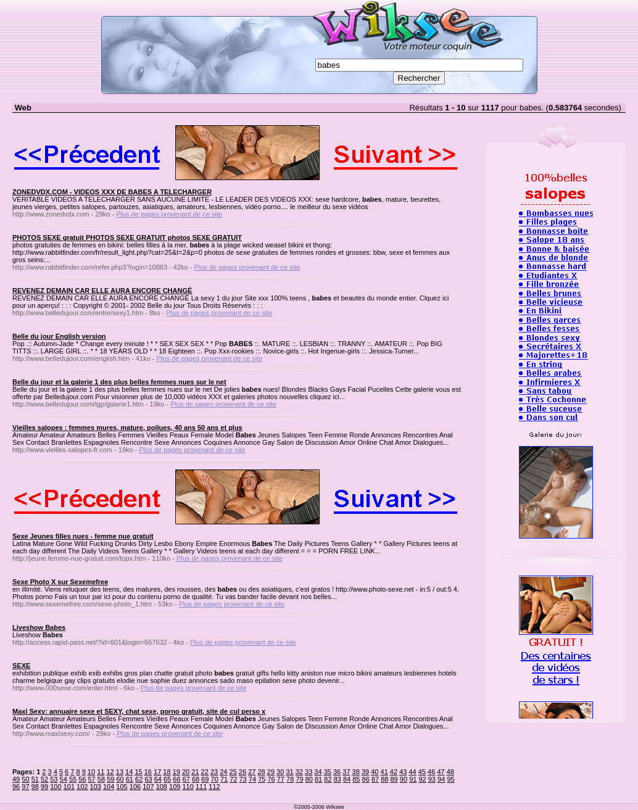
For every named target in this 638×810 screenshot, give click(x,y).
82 (327, 779)
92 (422, 779)
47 (440, 771)
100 (55, 786)
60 (119, 779)
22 (205, 771)
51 (35, 779)
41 (384, 771)
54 (63, 779)
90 (403, 779)
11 (100, 771)
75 (261, 779)
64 (158, 779)
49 (16, 779)
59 (110, 779)
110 (187, 786)
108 (161, 786)
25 (233, 771)
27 (251, 771)
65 (167, 779)
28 (261, 771)
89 (394, 779)
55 (73, 779)
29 (271, 771)
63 (148, 779)
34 (317, 771)
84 (346, 779)
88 (384, 779)
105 (121, 786)
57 (92, 779)
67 (186, 779)
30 (280, 771)
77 (280, 779)
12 (110, 771)
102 (82, 786)
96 (16, 786)
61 (129, 779)
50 (25, 779)
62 (139, 779)
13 (119, 771)
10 (91, 771)
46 (431, 771)
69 (205, 779)
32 (299, 771)
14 (129, 771)
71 (224, 779)
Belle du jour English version (59, 336)
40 (374, 771)
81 (318, 779)
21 (195, 771)
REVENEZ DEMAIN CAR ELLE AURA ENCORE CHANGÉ (102, 290)
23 (214, 771)
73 (243, 779)
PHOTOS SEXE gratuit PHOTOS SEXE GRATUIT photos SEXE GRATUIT (127, 237)
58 (101, 779)
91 (412, 779)
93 (432, 779)
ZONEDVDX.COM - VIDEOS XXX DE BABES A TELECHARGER (112, 192)
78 (290, 779)
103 (95, 786)
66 (176, 779)
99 (44, 786)
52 (44, 779)
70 (214, 779)
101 (69, 786)
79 (299, 779)
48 (450, 771)
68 (195, 779)
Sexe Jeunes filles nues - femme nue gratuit (83, 536)
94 (441, 779)
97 (25, 786)
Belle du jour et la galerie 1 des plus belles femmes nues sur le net (119, 382)
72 (233, 779)
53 (53, 779)
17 (157, 771)
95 (450, 779)
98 (35, 786)
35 (327, 771)
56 (82, 779)
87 (375, 779)
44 (412, 771)
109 (174, 786)
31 (289, 771)
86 (366, 779)
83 (337, 779)
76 (271, 779)
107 (148, 786)
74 (252, 779)
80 (309, 779)
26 (242, 771)
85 (356, 779)
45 (422, 771)
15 (138, 771)
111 (201, 786)
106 (135, 786)
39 (365, 771)
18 (166, 771)
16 (148, 771)
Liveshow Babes (38, 627)
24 (223, 771)
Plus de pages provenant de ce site (169, 214)
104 (108, 786)
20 (185, 771)
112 (214, 786)
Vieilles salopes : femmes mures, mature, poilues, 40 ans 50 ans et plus (127, 427)
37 (346, 771)
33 (308, 771)
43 (403, 771)
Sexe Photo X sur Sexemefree (60, 581)
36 (337, 771)
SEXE (21, 665)
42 (393, 771)
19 (176, 771)
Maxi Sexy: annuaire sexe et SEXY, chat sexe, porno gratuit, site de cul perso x (138, 711)
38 (356, 771)
